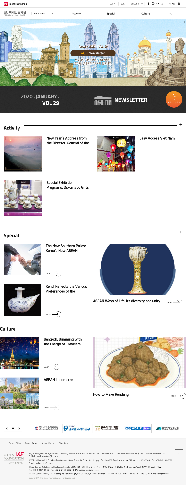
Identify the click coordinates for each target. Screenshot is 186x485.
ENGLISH (135, 3)
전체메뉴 (177, 13)
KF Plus (172, 3)
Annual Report (48, 443)
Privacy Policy (31, 443)
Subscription (173, 102)
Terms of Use (15, 443)
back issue (39, 13)
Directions (63, 443)
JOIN (123, 3)
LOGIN (112, 3)
